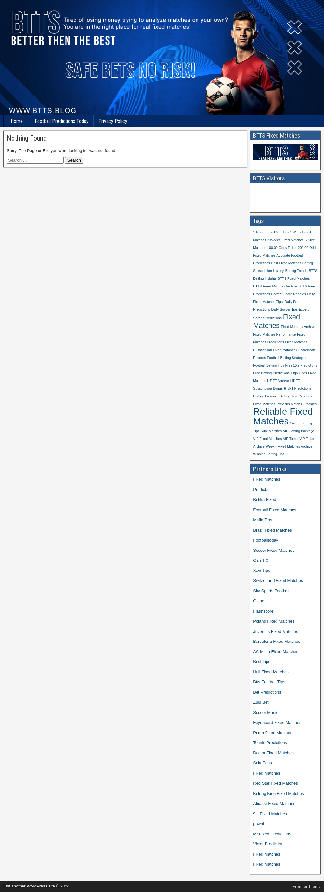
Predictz (260, 489)
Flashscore (263, 611)
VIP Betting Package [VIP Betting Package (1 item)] (298, 431)
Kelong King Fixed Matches (278, 793)
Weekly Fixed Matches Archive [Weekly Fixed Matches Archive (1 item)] (289, 446)
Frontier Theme (307, 886)
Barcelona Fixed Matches (276, 641)
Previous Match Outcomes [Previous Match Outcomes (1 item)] (296, 404)
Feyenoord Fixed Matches (277, 722)
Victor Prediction (268, 844)
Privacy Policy (112, 121)
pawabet (261, 823)
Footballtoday (265, 540)
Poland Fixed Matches (273, 621)
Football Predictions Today (62, 121)
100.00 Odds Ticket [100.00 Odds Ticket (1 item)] (282, 248)
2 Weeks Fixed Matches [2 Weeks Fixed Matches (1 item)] (285, 240)
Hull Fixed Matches (271, 671)
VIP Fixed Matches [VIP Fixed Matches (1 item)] (267, 439)
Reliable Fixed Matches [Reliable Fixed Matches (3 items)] (283, 416)
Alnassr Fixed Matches (274, 803)
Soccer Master (266, 712)
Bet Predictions (267, 692)
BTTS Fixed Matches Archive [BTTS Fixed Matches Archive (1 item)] (275, 286)
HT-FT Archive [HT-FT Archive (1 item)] (278, 381)
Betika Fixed (264, 499)
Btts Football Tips (269, 681)
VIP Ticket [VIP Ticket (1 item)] (290, 439)
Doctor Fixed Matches (273, 753)
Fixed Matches (266, 479)
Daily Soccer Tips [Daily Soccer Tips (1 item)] (284, 309)
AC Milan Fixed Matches (275, 651)
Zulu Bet (260, 702)
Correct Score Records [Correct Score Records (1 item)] (288, 294)
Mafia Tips (262, 519)
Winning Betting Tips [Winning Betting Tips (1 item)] (268, 454)
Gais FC (260, 560)
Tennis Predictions (270, 742)
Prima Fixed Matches (272, 732)
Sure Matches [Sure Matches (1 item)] (271, 431)
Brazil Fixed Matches (272, 530)
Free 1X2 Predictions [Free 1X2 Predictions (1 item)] (301, 365)
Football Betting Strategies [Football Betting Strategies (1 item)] (287, 358)
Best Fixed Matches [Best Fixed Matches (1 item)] (286, 263)
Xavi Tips (261, 570)
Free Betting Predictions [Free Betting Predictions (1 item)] (271, 373)
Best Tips (261, 661)
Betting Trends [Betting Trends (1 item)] (296, 271)
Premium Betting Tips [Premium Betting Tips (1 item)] (281, 396)
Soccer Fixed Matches (273, 550)
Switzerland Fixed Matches (278, 580)
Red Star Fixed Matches (275, 783)
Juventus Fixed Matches (275, 631)
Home (17, 121)
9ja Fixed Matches (270, 813)
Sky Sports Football (271, 590)
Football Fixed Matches (274, 509)
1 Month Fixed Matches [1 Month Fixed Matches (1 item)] (271, 232)
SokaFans (262, 762)
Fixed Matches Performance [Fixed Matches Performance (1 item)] (274, 334)
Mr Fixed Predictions (272, 834)
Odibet (259, 600)
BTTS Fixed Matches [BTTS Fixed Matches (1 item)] (294, 278)
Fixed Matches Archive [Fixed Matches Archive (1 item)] (298, 327)
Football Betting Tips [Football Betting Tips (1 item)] (268, 365)
